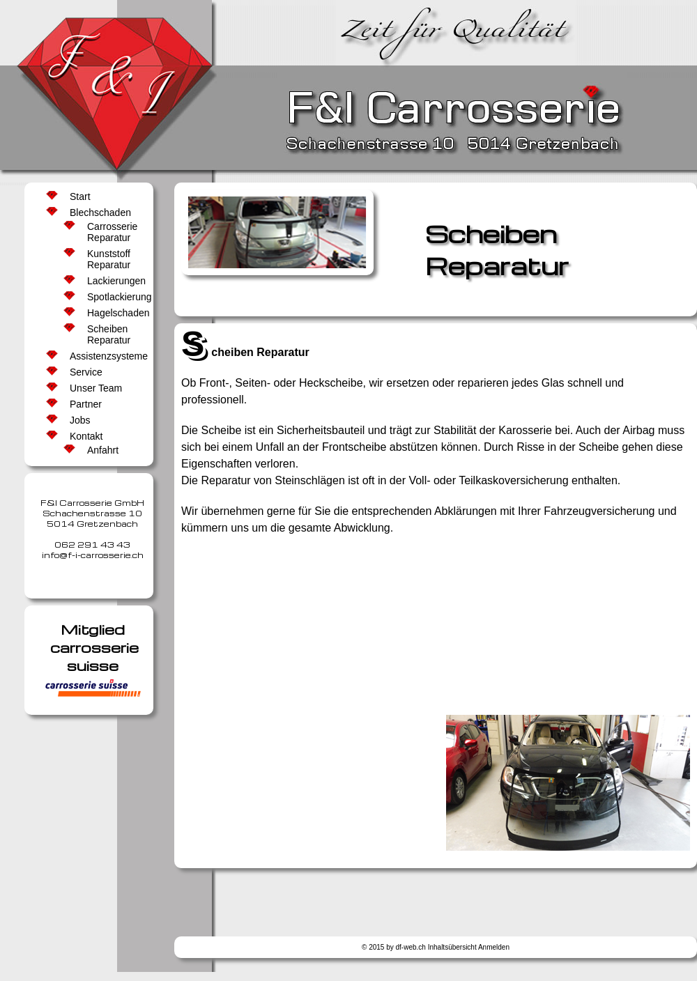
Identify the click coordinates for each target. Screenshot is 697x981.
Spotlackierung (114, 296)
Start (80, 196)
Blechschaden (100, 212)
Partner (86, 404)
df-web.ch (411, 947)
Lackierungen (114, 280)
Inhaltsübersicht (452, 947)
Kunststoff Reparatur (108, 259)
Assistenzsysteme (105, 356)
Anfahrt (102, 450)
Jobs (80, 420)
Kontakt (86, 436)
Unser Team (96, 388)
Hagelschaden (114, 312)
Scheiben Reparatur (108, 334)
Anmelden (494, 947)
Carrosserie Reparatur (112, 232)
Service (86, 372)
